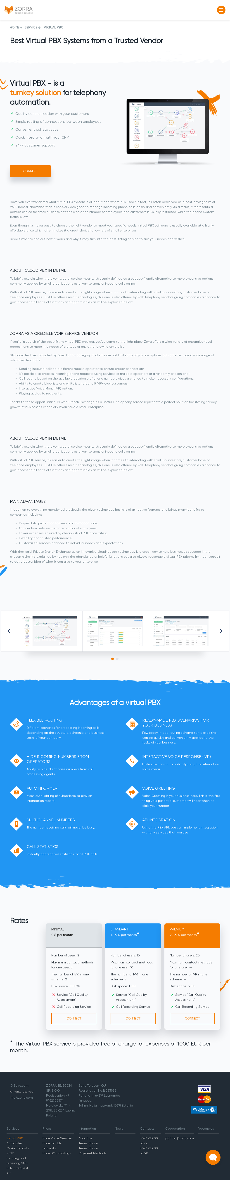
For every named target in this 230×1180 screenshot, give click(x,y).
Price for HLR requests (52, 1145)
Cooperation (175, 1128)
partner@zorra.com (179, 1138)
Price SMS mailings (57, 1153)
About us (85, 1138)
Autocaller (14, 1143)
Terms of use (88, 1143)
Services (13, 1128)
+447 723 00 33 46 (149, 1140)
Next (221, 631)
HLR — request (17, 1168)
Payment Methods (93, 1153)
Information (87, 1128)
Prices (47, 1128)
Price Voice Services (58, 1138)
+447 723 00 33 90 (149, 1150)
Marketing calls (18, 1148)
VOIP (10, 1153)
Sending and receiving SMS (17, 1160)
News (119, 1128)
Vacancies (206, 1128)
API (9, 1173)
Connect (30, 171)
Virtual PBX (15, 1138)
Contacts (147, 1128)
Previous (9, 631)
